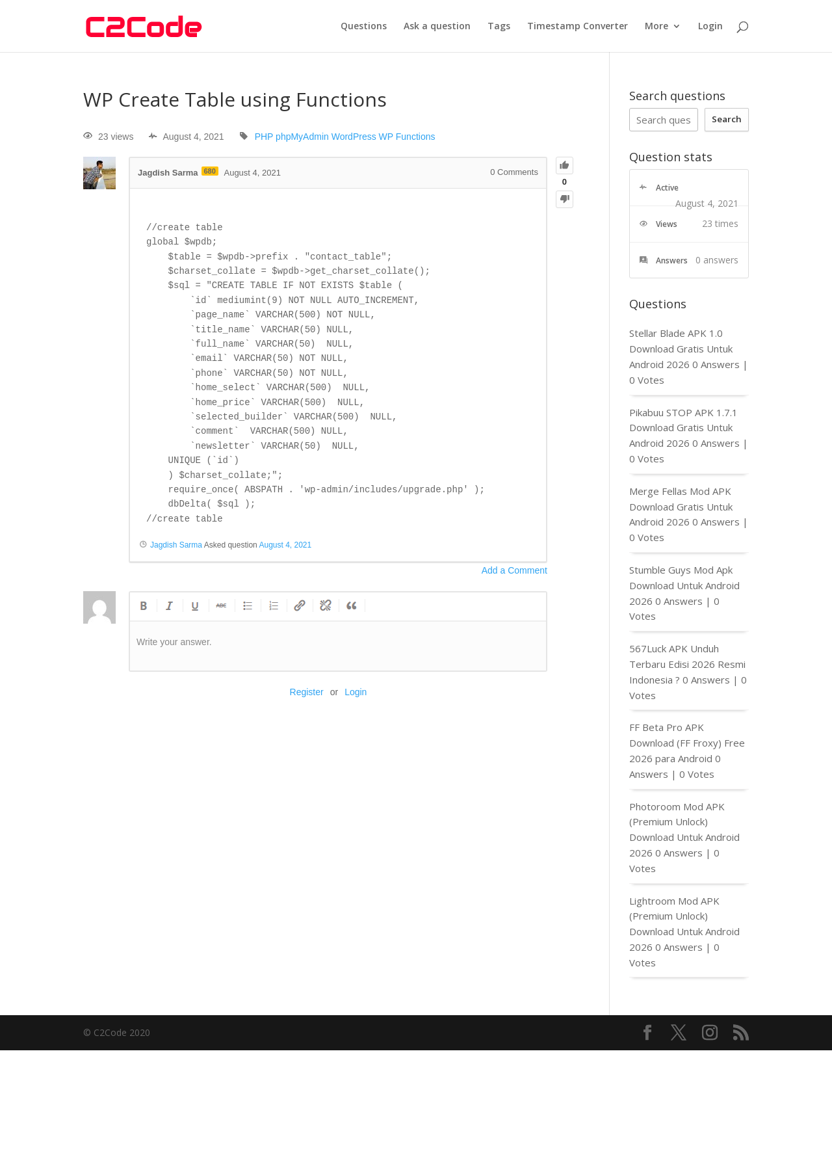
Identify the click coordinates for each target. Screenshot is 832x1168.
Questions (364, 26)
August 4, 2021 (285, 545)
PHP (264, 136)
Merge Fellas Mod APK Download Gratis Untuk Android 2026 (681, 506)
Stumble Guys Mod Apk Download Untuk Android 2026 (684, 585)
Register (307, 692)
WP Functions (407, 136)
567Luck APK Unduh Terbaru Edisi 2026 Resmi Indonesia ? (687, 664)
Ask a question (437, 26)
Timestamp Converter (577, 26)
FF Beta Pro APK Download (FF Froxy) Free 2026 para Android (687, 743)
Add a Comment (514, 570)
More (656, 26)
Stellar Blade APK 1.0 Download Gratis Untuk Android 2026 (681, 348)
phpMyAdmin (302, 136)
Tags (499, 26)
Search (727, 119)
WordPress (354, 136)
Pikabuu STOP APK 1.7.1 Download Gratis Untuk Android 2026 (683, 428)
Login (710, 26)
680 (210, 171)
